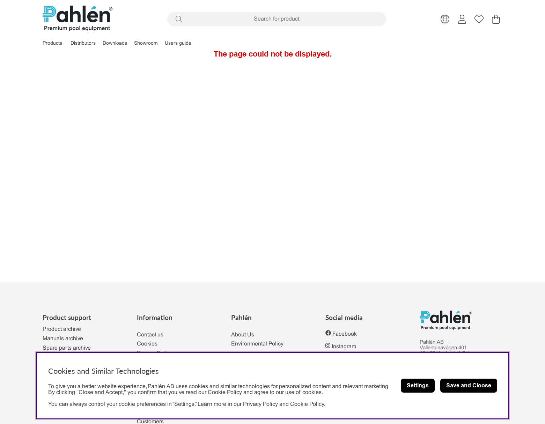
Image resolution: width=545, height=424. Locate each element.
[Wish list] (479, 19)
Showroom (146, 43)
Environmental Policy (257, 344)
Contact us (150, 334)
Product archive (62, 329)
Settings (418, 385)
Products (52, 43)
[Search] (276, 19)
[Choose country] (445, 19)
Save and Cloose (468, 385)
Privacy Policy (260, 404)
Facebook (344, 334)
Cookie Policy (307, 404)
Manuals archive (63, 338)
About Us (242, 334)
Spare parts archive (67, 348)
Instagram (344, 346)
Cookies (147, 344)
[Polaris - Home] (77, 19)
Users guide (178, 43)
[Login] (462, 19)
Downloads (115, 43)
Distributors (83, 43)
